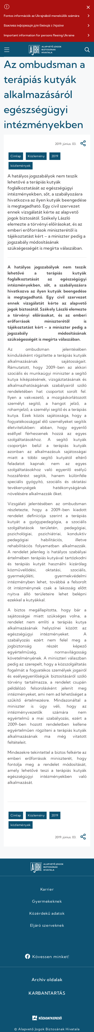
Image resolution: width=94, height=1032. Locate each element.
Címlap (16, 156)
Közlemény (36, 156)
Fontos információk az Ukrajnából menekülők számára (41, 16)
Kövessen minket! (50, 956)
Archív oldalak (47, 979)
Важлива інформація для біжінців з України (34, 25)
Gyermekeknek (47, 901)
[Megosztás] (82, 144)
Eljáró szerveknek (47, 925)
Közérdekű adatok (46, 913)
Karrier (47, 889)
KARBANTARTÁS (47, 993)
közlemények (21, 165)
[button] (88, 8)
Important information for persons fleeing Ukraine (39, 35)
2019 (54, 156)
